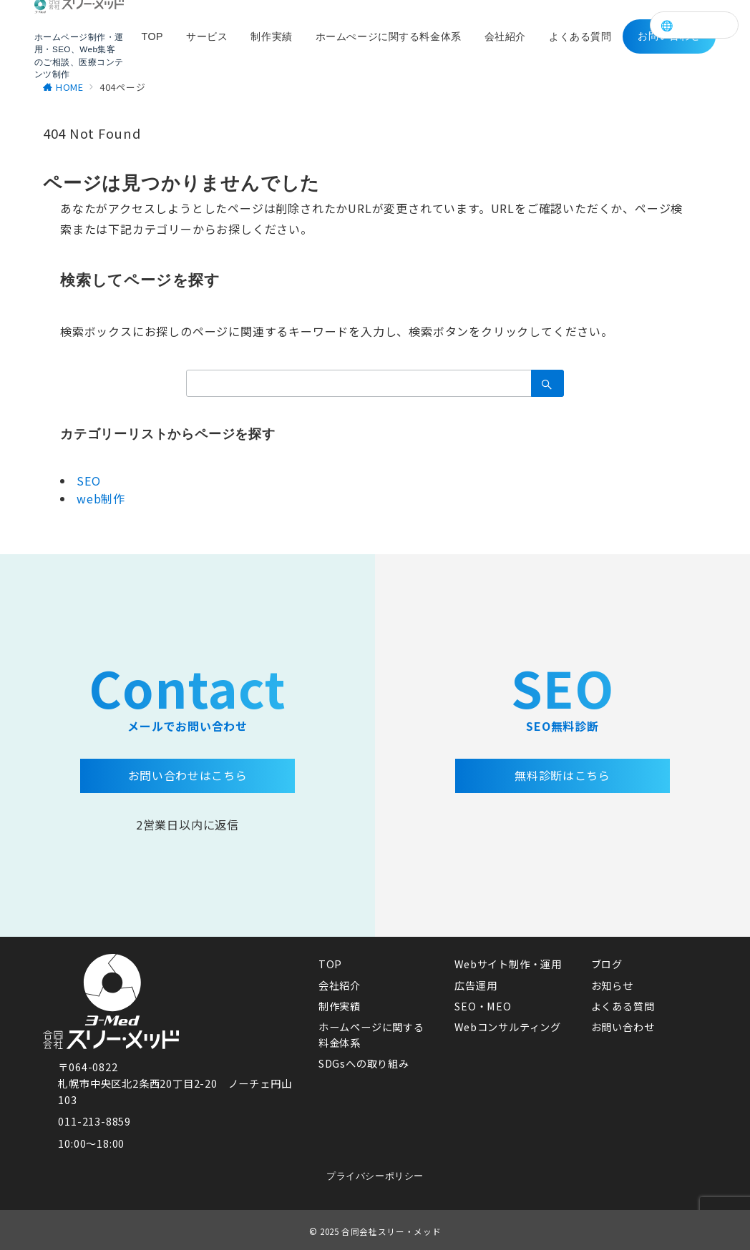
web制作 (101, 498)
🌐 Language (694, 25)
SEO (88, 480)
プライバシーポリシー (374, 1176)
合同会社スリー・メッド (391, 1231)
